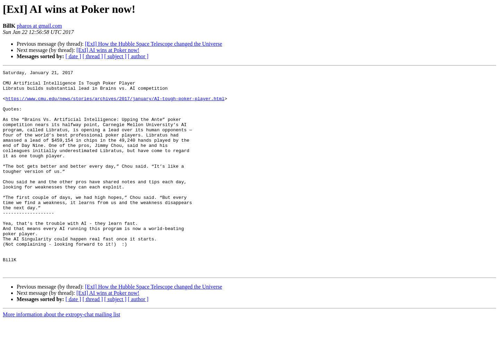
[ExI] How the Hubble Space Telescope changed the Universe (153, 44)
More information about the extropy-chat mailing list (61, 355)
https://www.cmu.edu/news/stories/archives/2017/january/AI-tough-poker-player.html (115, 105)
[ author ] (138, 56)
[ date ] (73, 56)
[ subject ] (115, 56)
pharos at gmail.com (39, 26)
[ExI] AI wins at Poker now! (107, 50)
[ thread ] (92, 56)
